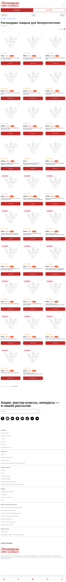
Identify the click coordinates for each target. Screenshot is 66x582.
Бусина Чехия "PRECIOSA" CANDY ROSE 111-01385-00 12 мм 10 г (32, 58)
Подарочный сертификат (7, 491)
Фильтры (61, 29)
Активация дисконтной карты (8, 510)
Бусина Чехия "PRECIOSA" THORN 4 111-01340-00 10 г (54, 93)
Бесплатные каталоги (6, 497)
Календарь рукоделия (6, 457)
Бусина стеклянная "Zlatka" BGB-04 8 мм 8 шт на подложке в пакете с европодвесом (54, 269)
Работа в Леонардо (6, 436)
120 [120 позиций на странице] (16, 386)
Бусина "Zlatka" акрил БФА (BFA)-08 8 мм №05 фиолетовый (32, 234)
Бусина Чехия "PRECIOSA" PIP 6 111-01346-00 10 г (55, 58)
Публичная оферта (6, 478)
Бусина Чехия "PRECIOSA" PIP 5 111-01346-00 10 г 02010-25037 (33, 129)
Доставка (3, 470)
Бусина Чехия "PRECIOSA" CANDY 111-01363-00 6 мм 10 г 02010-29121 (32, 164)
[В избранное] (19, 34)
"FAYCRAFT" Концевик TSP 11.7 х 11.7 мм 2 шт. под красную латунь (10, 199)
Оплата (3, 473)
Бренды (62, 15)
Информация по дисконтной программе (11, 507)
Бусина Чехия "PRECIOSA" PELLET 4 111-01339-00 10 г (54, 199)
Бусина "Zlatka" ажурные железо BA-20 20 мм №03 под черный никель (10, 269)
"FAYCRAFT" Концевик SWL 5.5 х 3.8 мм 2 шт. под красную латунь (10, 58)
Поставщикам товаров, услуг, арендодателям (13, 534)
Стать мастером (5, 460)
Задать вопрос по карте (7, 524)
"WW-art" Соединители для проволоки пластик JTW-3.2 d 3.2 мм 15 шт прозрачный (33, 199)
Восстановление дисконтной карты (10, 516)
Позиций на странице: (6, 386)
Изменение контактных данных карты (11, 513)
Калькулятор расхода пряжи (8, 481)
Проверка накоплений (6, 519)
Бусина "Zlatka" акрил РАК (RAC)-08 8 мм (10, 303)
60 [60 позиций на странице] (14, 386)
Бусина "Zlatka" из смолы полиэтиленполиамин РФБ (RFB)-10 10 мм (54, 234)
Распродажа (3, 18)
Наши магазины (5, 433)
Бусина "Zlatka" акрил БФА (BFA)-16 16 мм (32, 338)
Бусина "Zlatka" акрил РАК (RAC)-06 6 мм (10, 372)
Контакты (3, 444)
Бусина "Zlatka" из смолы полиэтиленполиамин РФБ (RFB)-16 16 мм (54, 304)
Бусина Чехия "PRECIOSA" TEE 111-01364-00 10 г (10, 93)
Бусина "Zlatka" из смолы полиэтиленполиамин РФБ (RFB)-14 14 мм (32, 373)
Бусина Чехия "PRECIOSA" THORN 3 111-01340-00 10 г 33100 (10, 129)
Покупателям (4, 531)
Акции (33, 15)
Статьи (2, 454)
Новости (3, 438)
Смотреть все (33, 63)
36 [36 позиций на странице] (13, 386)
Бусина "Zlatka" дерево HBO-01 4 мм (9, 338)
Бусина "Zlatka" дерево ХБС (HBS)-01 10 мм (55, 338)
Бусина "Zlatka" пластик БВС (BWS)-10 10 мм (33, 268)
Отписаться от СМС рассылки (8, 521)
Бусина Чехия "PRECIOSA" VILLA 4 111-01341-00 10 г (32, 93)
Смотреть (11, 203)
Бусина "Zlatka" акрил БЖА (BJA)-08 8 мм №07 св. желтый (32, 304)
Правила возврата (5, 476)
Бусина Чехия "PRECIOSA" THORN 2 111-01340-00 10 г (54, 129)
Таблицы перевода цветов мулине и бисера (12, 484)
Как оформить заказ (6, 447)
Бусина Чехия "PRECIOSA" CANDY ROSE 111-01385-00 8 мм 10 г (54, 164)
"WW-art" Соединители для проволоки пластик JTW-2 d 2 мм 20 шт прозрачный (10, 234)
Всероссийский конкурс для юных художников (13, 463)
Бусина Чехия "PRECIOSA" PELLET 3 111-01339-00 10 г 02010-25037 (10, 164)
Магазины (4, 15)
